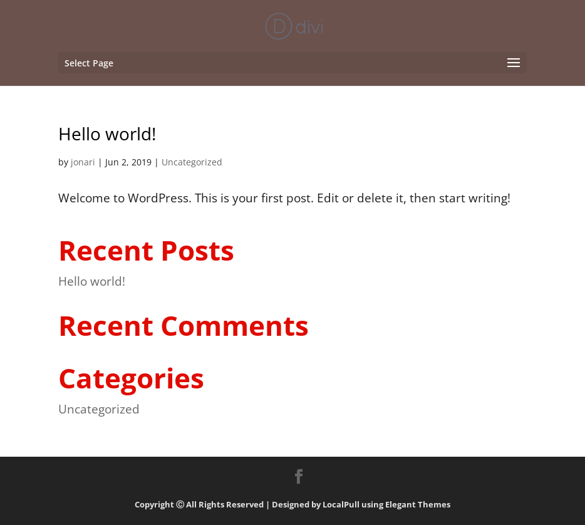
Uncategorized (192, 162)
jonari (83, 162)
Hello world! (107, 133)
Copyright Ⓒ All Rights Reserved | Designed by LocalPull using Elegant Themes (292, 504)
